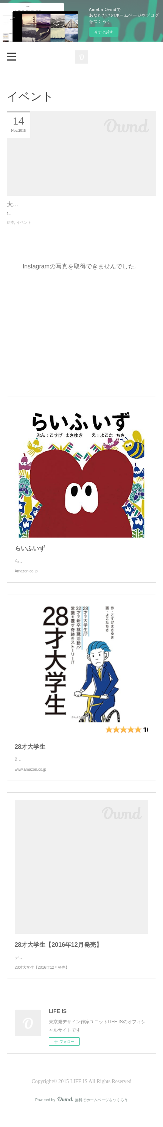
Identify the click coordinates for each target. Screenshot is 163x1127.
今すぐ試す (103, 32)
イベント (23, 229)
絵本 (10, 229)
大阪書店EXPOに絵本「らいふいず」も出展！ (69, 204)
